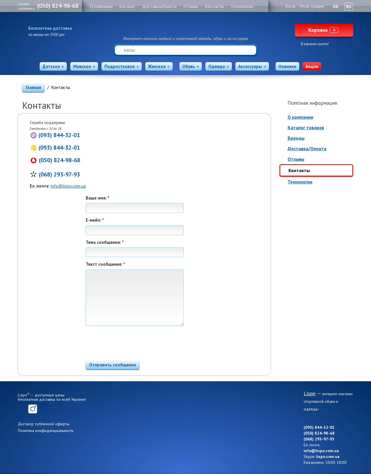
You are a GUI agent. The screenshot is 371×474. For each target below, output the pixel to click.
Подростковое (121, 66)
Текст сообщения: (105, 264)
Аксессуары (252, 66)
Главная (33, 87)
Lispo (185, 27)
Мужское (84, 66)
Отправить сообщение (112, 365)
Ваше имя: (97, 198)
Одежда (218, 66)
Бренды (296, 138)
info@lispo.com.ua (68, 186)
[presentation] (130, 341)
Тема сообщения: (105, 242)
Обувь (190, 66)
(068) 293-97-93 (59, 174)
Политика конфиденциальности (46, 430)
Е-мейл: (95, 220)
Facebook (22, 409)
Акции (311, 66)
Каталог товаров (306, 127)
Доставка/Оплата (307, 148)
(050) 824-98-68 (57, 6)
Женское (159, 66)
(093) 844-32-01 (59, 135)
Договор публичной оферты (43, 423)
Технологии (300, 182)
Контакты (299, 170)
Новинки (287, 66)
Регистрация (312, 6)
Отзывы (296, 159)
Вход (290, 6)
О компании (300, 117)
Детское (53, 66)
